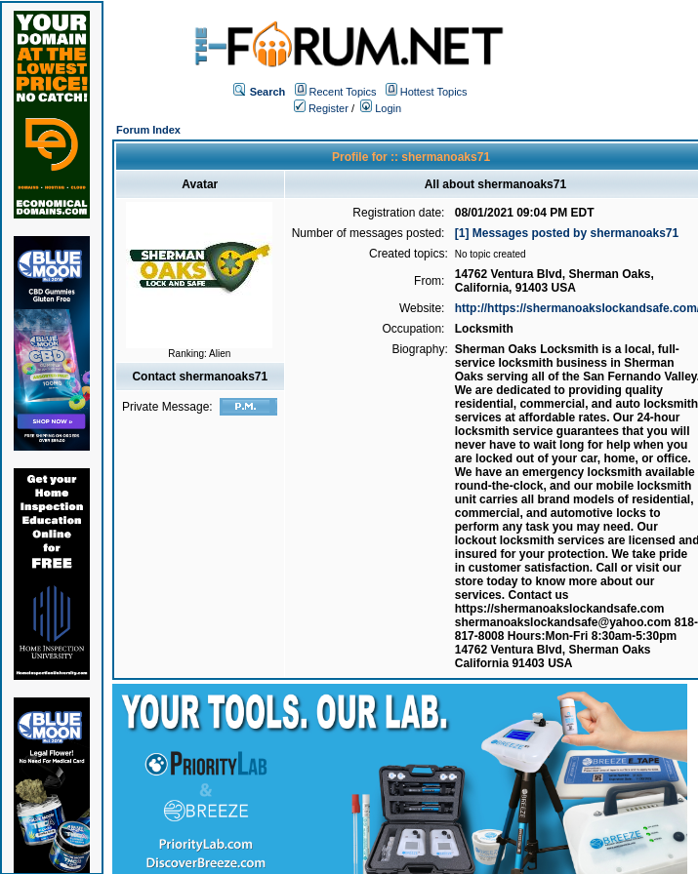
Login (380, 108)
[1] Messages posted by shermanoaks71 (566, 233)
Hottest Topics (434, 92)
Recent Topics (343, 92)
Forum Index (148, 130)
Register (321, 108)
